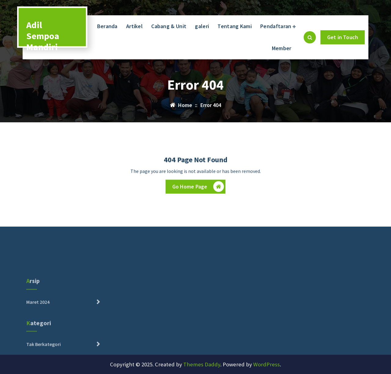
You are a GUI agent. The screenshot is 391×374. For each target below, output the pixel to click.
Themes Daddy (201, 364)
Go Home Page (198, 187)
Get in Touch (342, 37)
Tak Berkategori (43, 357)
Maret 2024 (37, 315)
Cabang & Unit (168, 26)
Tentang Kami (234, 26)
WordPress (266, 364)
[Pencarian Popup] (310, 37)
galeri (202, 26)
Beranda (107, 26)
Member (281, 48)
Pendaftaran (275, 26)
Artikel (134, 26)
